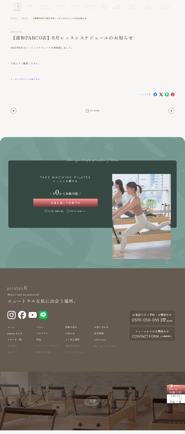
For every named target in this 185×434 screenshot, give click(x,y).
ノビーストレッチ (75, 355)
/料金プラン (76, 214)
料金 (39, 343)
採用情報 (99, 337)
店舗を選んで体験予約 (65, 204)
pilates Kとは (15, 337)
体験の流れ (71, 330)
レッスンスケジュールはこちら (28, 79)
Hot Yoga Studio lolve (106, 349)
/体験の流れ (54, 214)
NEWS (25, 18)
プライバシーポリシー (49, 349)
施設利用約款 (72, 349)
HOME (13, 18)
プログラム (42, 337)
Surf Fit (11, 356)
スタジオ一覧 (15, 343)
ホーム (11, 330)
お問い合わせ (101, 330)
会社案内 (12, 349)
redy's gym (43, 356)
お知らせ (70, 337)
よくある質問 (72, 343)
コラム (40, 330)
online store (100, 343)
